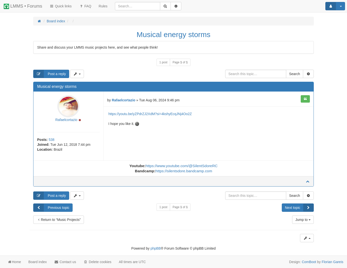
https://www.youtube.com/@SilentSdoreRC (181, 166)
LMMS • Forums (23, 6)
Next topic (299, 208)
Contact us (65, 262)
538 (51, 140)
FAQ (85, 6)
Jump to (303, 220)
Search (294, 74)
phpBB (155, 248)
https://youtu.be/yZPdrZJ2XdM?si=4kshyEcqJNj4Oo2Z (150, 114)
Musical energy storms (173, 34)
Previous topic (51, 208)
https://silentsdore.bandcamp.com (184, 171)
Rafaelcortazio (66, 120)
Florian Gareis (332, 262)
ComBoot (309, 262)
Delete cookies (97, 262)
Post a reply (49, 74)
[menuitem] (103, 6)
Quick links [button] (60, 6)
